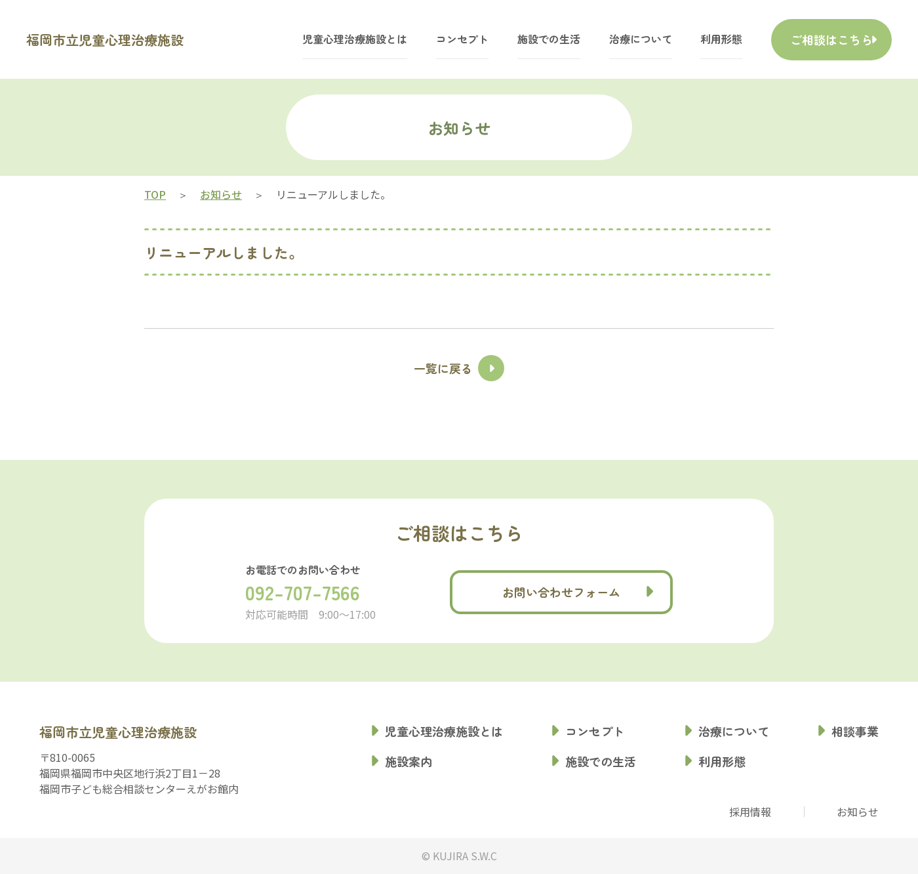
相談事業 (855, 730)
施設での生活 (516, 39)
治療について (608, 39)
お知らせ (858, 812)
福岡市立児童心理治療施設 (136, 39)
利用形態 (689, 39)
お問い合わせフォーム (561, 591)
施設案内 (408, 761)
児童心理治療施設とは (322, 39)
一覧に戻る (443, 368)
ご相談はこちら (815, 39)
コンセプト (430, 39)
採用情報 (750, 812)
